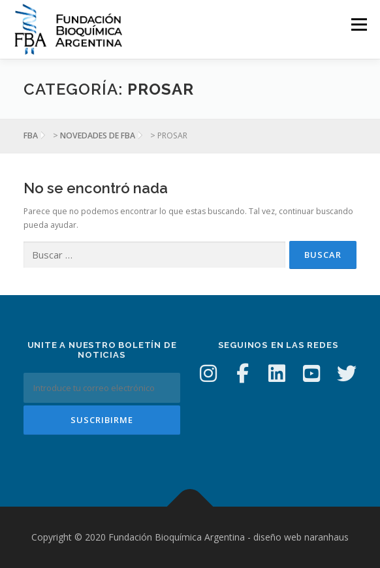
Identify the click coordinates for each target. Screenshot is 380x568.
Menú (358, 24)
